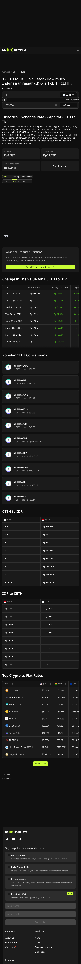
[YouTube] (13, 839)
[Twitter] (7, 839)
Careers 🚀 (10, 947)
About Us (9, 937)
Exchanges (40, 951)
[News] (14, 50)
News (37, 937)
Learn (37, 942)
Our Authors (11, 942)
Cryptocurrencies (43, 947)
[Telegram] (20, 839)
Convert (6, 71)
